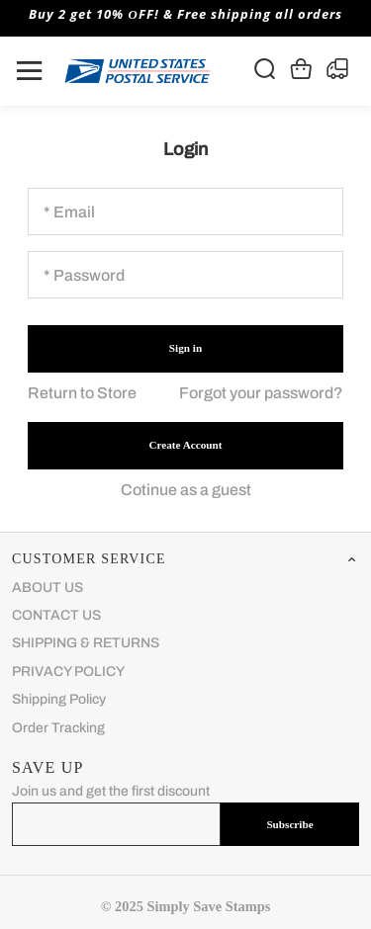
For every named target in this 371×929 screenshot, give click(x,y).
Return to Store (82, 392)
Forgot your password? (261, 392)
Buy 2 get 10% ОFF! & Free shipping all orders (185, 14)
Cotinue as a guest (186, 489)
